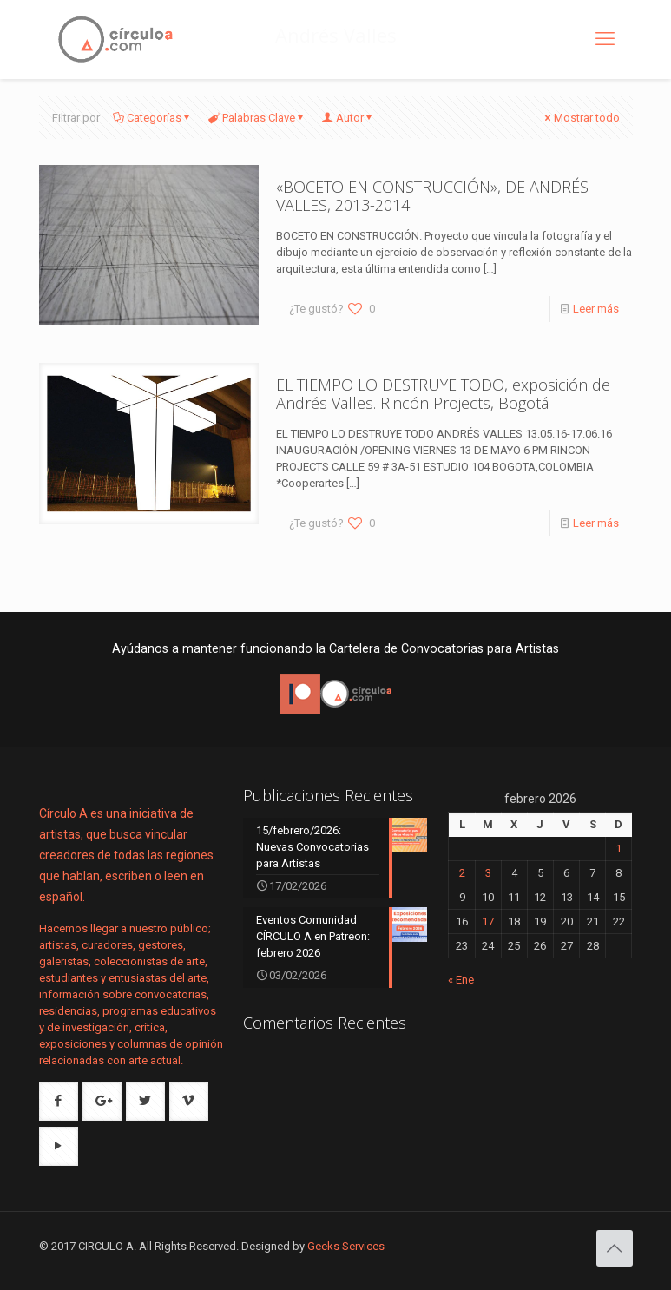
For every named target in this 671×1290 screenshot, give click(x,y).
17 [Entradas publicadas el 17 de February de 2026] (488, 921)
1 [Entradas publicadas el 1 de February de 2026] (618, 848)
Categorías (153, 117)
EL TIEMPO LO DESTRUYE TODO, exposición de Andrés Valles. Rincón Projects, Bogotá (443, 393)
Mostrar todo (581, 117)
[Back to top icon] (614, 1248)
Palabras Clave (257, 117)
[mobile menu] (605, 39)
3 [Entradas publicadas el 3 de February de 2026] (488, 872)
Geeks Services (346, 1246)
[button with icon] (58, 1101)
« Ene (461, 979)
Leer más (596, 308)
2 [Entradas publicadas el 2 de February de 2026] (462, 872)
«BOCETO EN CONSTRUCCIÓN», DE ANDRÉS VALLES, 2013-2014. (432, 195)
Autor (348, 117)
